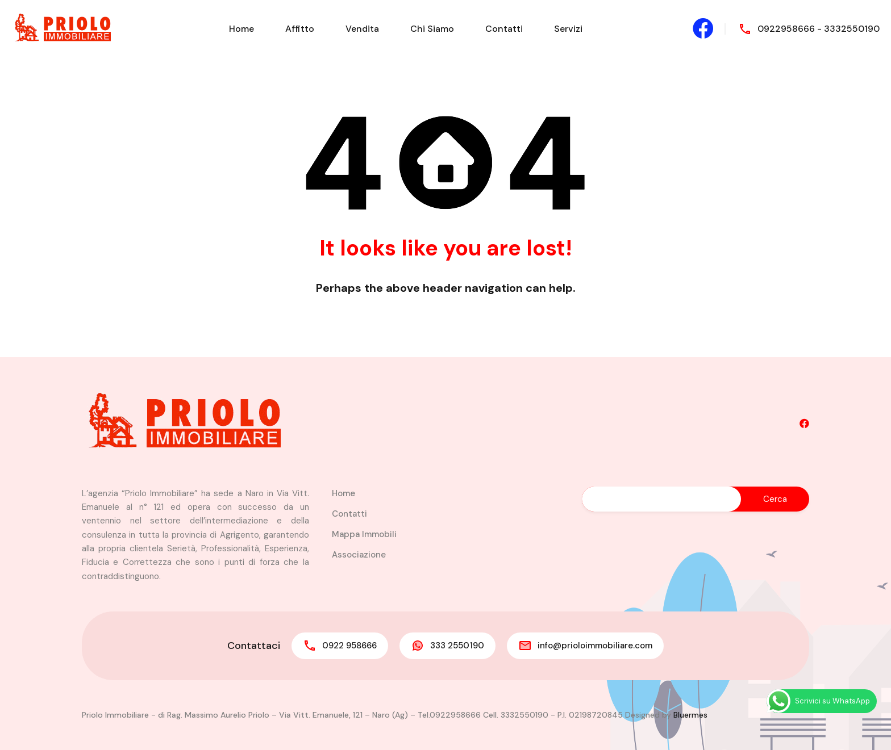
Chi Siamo (432, 29)
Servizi (568, 29)
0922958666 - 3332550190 (818, 29)
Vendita (362, 29)
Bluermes (690, 715)
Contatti (504, 29)
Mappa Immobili (364, 534)
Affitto (299, 29)
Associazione (359, 554)
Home (241, 29)
